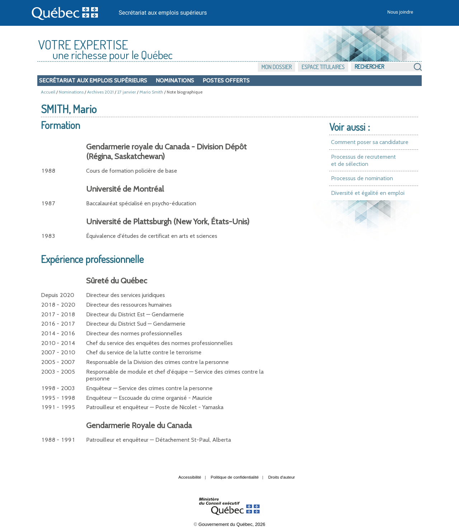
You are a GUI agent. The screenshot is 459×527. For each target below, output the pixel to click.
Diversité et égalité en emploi (367, 193)
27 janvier (126, 92)
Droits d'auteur (281, 477)
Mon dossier (276, 67)
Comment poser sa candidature (369, 142)
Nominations (175, 80)
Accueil (48, 92)
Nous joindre (400, 12)
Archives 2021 (100, 92)
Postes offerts (226, 80)
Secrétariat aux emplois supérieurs (163, 12)
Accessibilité (190, 477)
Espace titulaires (323, 67)
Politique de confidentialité (235, 477)
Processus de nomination (362, 178)
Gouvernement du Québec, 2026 (231, 524)
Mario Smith (151, 92)
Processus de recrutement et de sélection (363, 160)
